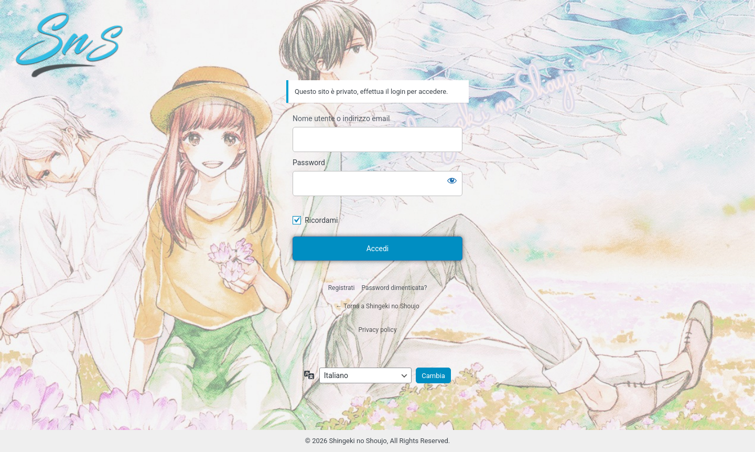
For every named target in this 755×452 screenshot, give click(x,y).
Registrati (341, 288)
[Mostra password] (451, 180)
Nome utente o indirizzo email (341, 118)
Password (309, 162)
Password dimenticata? (394, 288)
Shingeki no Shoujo (377, 51)
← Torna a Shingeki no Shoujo (377, 306)
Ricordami (321, 220)
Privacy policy (377, 329)
